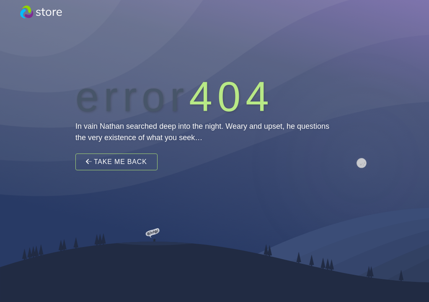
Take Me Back (116, 161)
